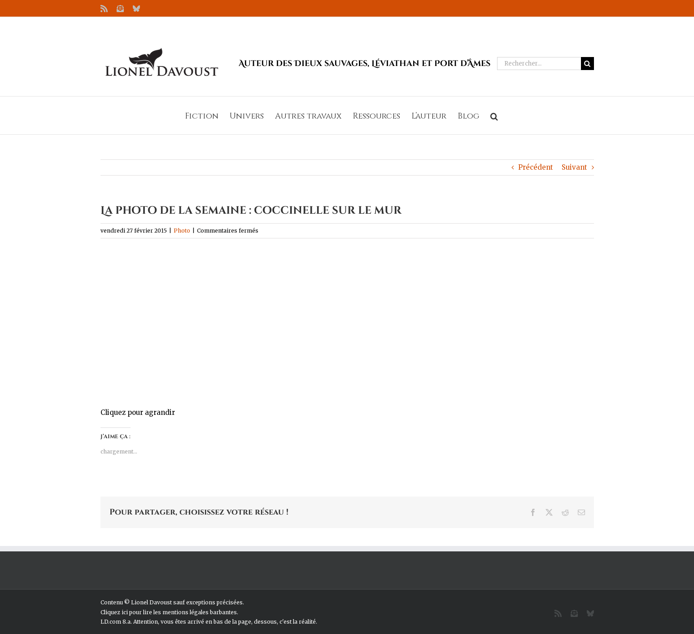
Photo (182, 230)
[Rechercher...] (539, 63)
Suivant (574, 167)
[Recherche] (587, 63)
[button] (494, 115)
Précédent (535, 167)
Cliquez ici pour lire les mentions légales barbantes (168, 612)
